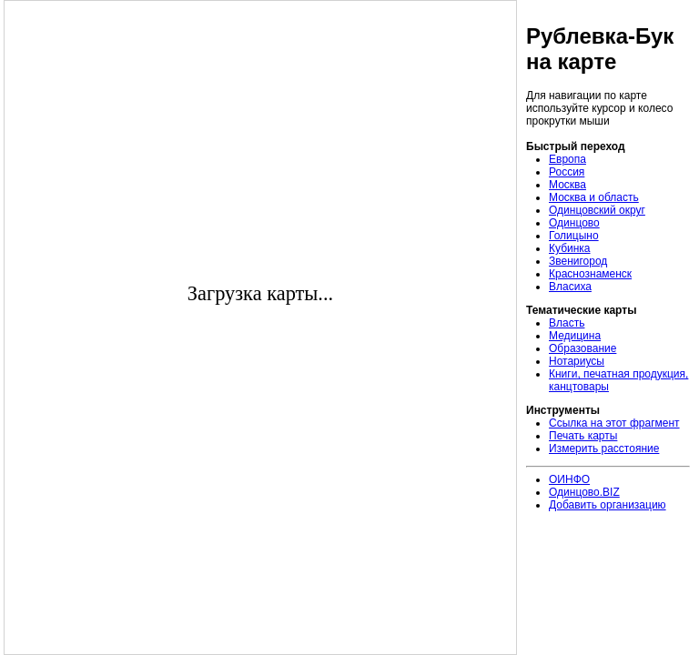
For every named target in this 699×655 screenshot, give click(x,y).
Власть (566, 323)
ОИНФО (569, 479)
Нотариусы (576, 361)
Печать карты (583, 435)
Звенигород (578, 261)
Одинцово (574, 223)
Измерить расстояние (604, 448)
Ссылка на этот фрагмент (614, 423)
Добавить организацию (607, 505)
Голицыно (574, 235)
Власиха (570, 286)
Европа (567, 159)
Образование (582, 348)
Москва (567, 184)
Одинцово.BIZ (584, 492)
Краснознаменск (590, 273)
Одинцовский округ (597, 210)
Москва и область (594, 197)
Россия (566, 172)
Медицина (575, 335)
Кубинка (570, 248)
